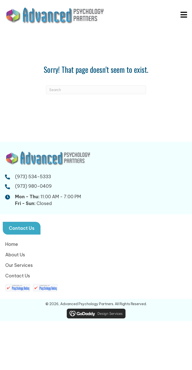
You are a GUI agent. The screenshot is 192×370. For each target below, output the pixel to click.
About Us (15, 255)
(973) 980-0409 (33, 186)
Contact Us (17, 276)
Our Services (19, 265)
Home (11, 244)
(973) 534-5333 (33, 176)
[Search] (96, 89)
